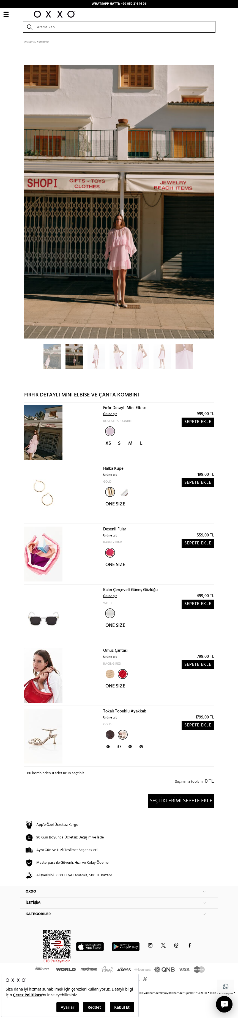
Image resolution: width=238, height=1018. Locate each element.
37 (119, 747)
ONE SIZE (115, 504)
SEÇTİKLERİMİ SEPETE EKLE (181, 800)
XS (108, 444)
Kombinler (43, 42)
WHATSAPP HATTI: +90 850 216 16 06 (119, 4)
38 (130, 747)
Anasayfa (29, 42)
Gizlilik (203, 993)
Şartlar (190, 993)
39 (141, 747)
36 (108, 747)
